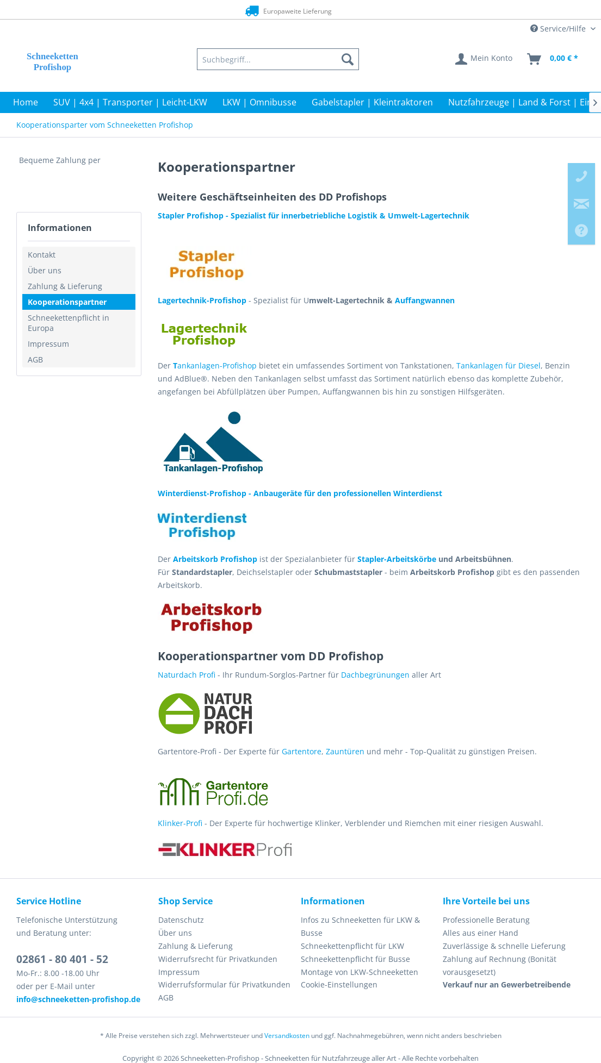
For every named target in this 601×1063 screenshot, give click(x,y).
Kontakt (41, 254)
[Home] (25, 102)
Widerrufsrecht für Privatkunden (217, 959)
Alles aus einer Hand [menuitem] (480, 933)
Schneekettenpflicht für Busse (355, 959)
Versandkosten (286, 1035)
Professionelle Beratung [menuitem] (486, 920)
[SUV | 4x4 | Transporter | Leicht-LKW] (130, 102)
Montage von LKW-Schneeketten (359, 972)
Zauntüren (345, 751)
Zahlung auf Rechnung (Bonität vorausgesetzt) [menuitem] (499, 965)
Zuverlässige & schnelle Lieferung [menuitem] (504, 946)
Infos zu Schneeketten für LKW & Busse (360, 926)
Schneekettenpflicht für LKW (352, 946)
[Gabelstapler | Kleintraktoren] (372, 102)
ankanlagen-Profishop (215, 365)
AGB (35, 359)
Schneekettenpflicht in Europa (68, 322)
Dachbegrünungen (375, 675)
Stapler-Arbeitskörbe (395, 559)
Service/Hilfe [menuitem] (559, 28)
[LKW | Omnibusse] (259, 102)
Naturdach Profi (186, 675)
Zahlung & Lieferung (65, 286)
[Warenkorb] (553, 59)
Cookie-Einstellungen (339, 984)
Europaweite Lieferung (282, 10)
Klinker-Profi (180, 823)
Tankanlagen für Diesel (498, 365)
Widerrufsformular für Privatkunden (224, 984)
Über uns (44, 270)
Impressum (48, 344)
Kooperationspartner (67, 302)
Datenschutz (181, 920)
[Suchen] (347, 59)
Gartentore (301, 751)
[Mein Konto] (484, 59)
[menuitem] (278, 59)
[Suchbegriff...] (278, 59)
